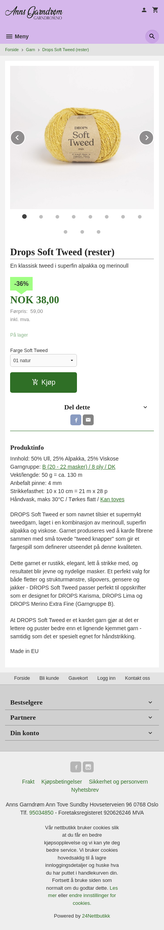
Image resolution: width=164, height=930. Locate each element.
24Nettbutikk (96, 916)
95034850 (41, 813)
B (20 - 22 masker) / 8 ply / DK (78, 467)
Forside (12, 49)
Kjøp (44, 382)
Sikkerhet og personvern (118, 782)
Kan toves (112, 499)
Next (153, 136)
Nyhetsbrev (85, 790)
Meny (17, 36)
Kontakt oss (137, 678)
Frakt (28, 782)
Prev (24, 136)
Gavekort (78, 678)
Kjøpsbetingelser (62, 782)
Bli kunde (49, 678)
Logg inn (106, 678)
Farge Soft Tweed (28, 350)
